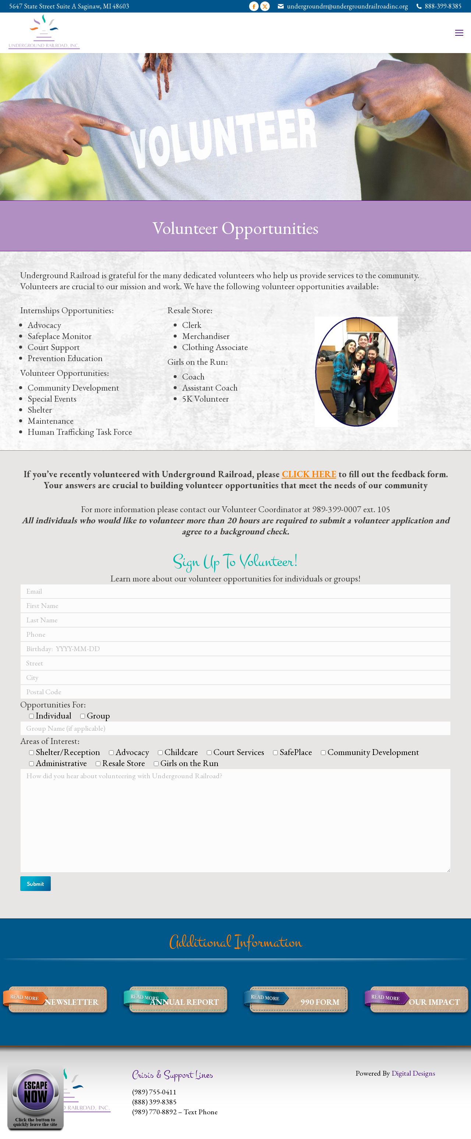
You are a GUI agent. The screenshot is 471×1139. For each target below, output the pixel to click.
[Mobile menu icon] (459, 32)
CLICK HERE (309, 474)
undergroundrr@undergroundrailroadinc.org (347, 6)
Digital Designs (413, 1073)
